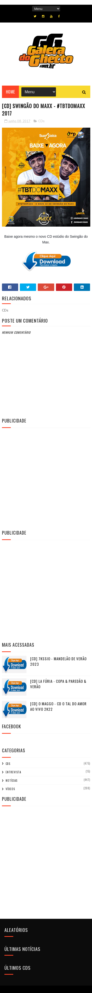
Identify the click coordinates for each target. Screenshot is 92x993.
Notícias (11, 780)
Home (10, 92)
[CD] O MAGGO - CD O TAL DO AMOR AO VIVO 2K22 (58, 706)
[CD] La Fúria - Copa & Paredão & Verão (58, 683)
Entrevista (13, 772)
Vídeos (10, 789)
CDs (41, 121)
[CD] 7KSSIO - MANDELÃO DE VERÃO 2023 (58, 661)
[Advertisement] (46, 478)
